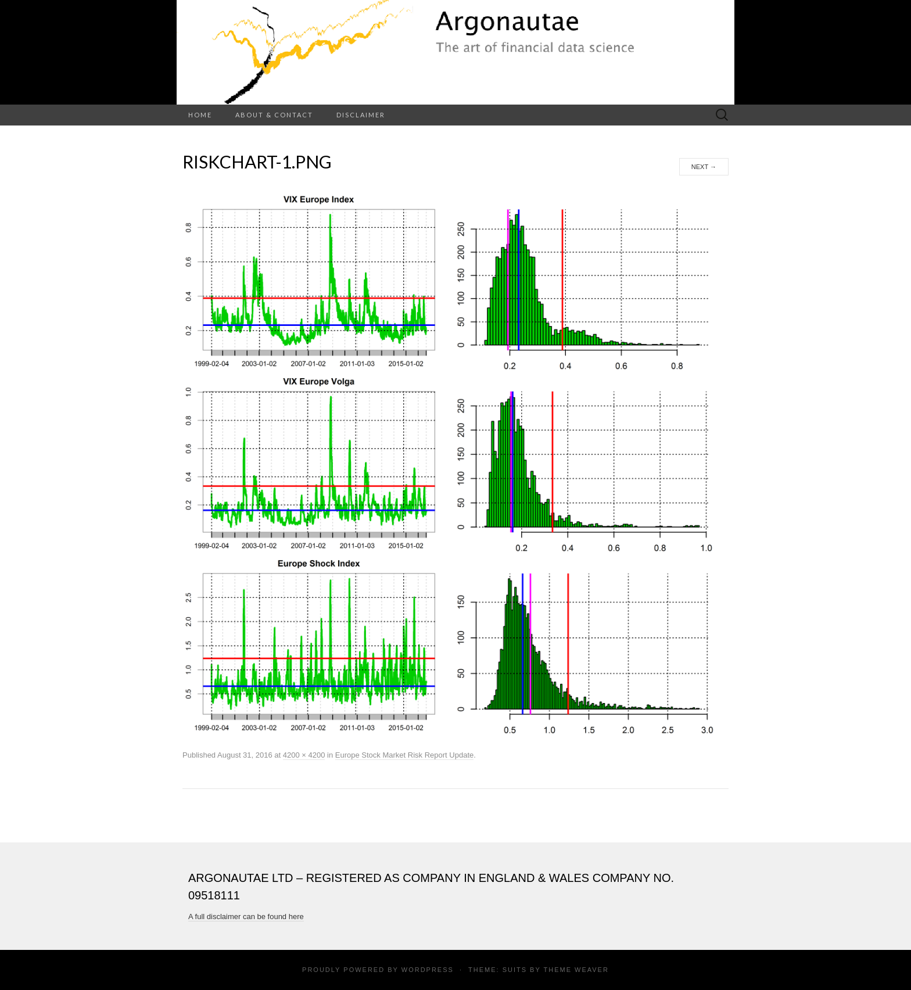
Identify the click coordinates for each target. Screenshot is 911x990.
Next (703, 166)
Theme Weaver (575, 969)
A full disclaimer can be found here (246, 916)
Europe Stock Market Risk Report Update (404, 755)
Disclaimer (360, 115)
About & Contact (274, 115)
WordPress (427, 969)
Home (200, 115)
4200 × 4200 (304, 755)
